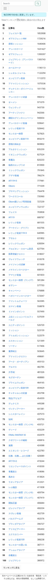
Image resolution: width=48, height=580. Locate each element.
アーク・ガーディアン (19, 361)
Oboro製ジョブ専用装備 (20, 201)
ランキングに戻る (11, 567)
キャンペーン (15, 290)
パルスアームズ (16, 518)
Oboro (12, 186)
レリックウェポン (17, 243)
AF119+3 (13, 180)
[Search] (18, 3)
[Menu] (5, 8)
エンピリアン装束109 (18, 387)
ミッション (14, 330)
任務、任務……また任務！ (20, 455)
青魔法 (12, 159)
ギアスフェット (16, 54)
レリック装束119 (16, 128)
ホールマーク (15, 67)
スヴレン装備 (15, 513)
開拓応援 (13, 503)
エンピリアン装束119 (18, 138)
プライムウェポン (17, 382)
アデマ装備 (14, 175)
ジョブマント (15, 560)
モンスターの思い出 (18, 544)
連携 (11, 445)
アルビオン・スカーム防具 (21, 248)
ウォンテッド (15, 107)
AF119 (11, 217)
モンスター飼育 (16, 133)
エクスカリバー (16, 534)
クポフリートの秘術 (18, 440)
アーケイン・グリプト (19, 227)
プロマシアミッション (19, 191)
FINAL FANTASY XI (17, 435)
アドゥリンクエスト (18, 356)
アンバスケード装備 (18, 123)
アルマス (13, 366)
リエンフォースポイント (20, 466)
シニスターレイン (17, 414)
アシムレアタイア (17, 550)
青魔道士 (13, 471)
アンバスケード (16, 49)
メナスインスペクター (19, 269)
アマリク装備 (15, 274)
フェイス (13, 212)
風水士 (12, 476)
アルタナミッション (18, 149)
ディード (13, 429)
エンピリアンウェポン (19, 206)
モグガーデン (15, 377)
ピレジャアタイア (17, 508)
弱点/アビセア (15, 398)
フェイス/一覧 (15, 33)
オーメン (13, 102)
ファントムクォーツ (18, 301)
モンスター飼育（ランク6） (21, 492)
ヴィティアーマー (17, 408)
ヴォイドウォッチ (17, 259)
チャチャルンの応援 (18, 393)
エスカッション (16, 340)
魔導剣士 (13, 351)
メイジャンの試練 (17, 264)
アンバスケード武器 (18, 97)
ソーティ (13, 346)
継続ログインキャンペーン (21, 118)
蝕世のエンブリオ (17, 165)
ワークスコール (16, 196)
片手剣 (12, 372)
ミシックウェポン (17, 170)
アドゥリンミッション (19, 83)
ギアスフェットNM (17, 38)
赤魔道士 (13, 555)
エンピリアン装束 (17, 78)
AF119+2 (13, 461)
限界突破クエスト (17, 254)
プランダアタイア (17, 523)
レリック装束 (15, 222)
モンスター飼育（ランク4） (21, 424)
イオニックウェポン (18, 154)
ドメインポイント (17, 311)
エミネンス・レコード (19, 450)
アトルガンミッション (19, 335)
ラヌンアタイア (16, 482)
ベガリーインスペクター (20, 295)
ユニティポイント (17, 325)
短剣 (11, 419)
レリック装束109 (16, 539)
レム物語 (13, 487)
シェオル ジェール (17, 73)
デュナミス (14, 403)
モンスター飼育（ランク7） (21, 280)
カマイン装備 (15, 306)
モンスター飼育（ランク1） (21, 497)
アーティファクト (17, 112)
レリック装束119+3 (18, 233)
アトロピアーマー (17, 529)
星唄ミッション (16, 43)
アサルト (13, 238)
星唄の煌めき (15, 144)
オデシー (13, 285)
